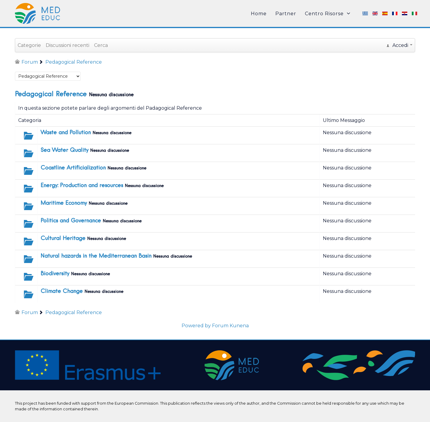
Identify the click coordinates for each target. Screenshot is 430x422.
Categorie (29, 45)
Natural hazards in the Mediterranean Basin (96, 256)
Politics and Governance (71, 221)
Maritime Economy (64, 203)
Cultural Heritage (63, 238)
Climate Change (62, 291)
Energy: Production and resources (82, 185)
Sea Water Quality (64, 150)
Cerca (101, 45)
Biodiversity (55, 273)
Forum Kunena (230, 325)
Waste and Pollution (66, 132)
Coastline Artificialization (73, 168)
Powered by (196, 325)
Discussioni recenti (67, 45)
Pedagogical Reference (51, 94)
